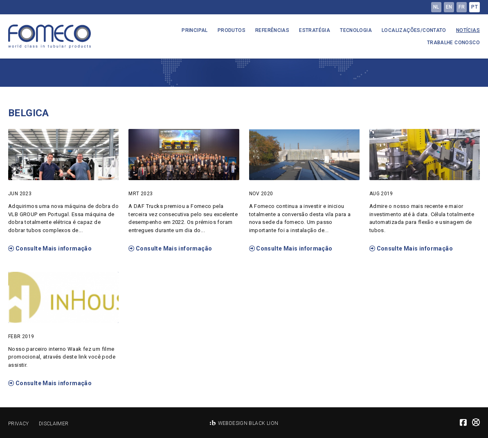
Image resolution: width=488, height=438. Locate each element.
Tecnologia (356, 30)
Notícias (468, 30)
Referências (272, 30)
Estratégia (314, 30)
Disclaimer (54, 424)
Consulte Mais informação (50, 248)
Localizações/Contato (414, 30)
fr (462, 7)
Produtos (231, 30)
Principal (195, 30)
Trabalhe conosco (453, 42)
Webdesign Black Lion (248, 423)
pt (474, 7)
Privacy (18, 424)
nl (436, 7)
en (449, 7)
